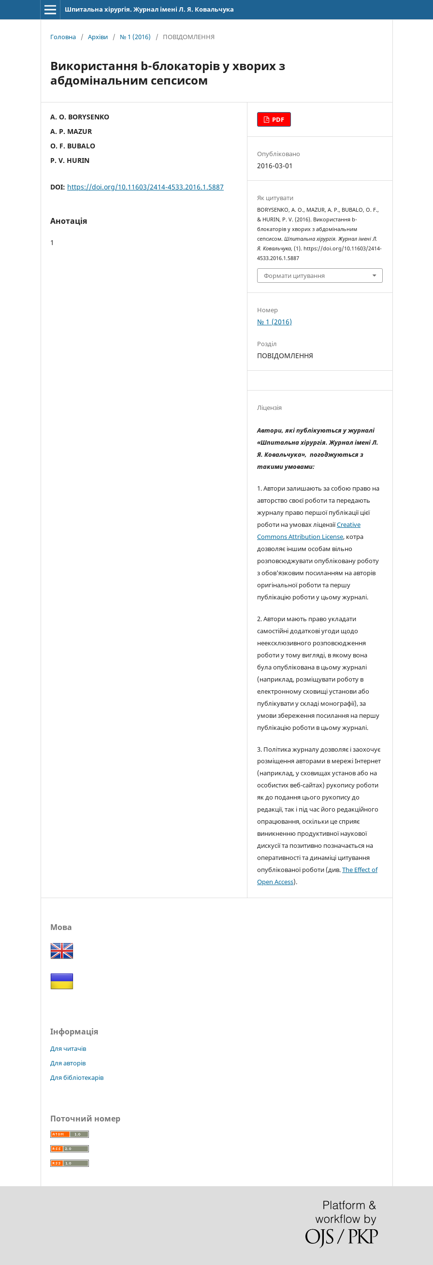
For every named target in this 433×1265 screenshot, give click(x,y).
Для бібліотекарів (76, 1077)
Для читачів (68, 1048)
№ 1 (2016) (135, 36)
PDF (277, 119)
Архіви (98, 36)
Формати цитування (294, 275)
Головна (63, 36)
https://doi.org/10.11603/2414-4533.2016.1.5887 (145, 186)
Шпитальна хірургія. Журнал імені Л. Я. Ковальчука (149, 9)
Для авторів (68, 1063)
